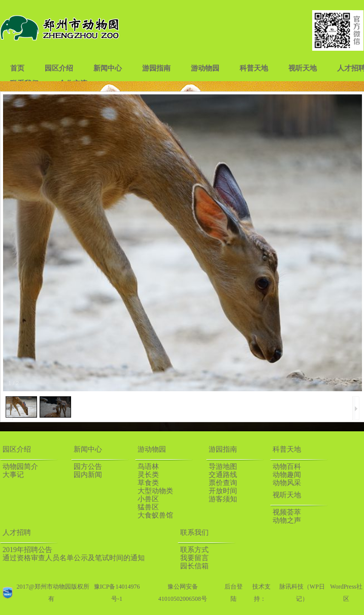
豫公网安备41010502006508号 (182, 592)
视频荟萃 (287, 512)
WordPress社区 (346, 592)
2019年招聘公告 (27, 550)
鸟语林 (148, 466)
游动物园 (205, 68)
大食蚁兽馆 (155, 515)
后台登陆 (233, 592)
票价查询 (223, 483)
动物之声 (287, 520)
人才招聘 (17, 532)
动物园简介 (20, 466)
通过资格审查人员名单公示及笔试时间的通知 (74, 558)
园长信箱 (194, 566)
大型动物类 (155, 491)
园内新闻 (88, 475)
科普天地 (254, 68)
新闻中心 (107, 68)
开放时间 (223, 491)
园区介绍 (59, 68)
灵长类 (148, 475)
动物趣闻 (287, 475)
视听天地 (302, 68)
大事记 (13, 475)
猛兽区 (148, 507)
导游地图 (223, 466)
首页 (17, 68)
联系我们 (194, 532)
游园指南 (156, 68)
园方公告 (88, 466)
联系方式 (194, 550)
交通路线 (223, 475)
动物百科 (287, 466)
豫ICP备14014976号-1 (117, 592)
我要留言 (194, 558)
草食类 (148, 483)
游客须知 (223, 499)
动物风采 (287, 483)
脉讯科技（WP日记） (302, 592)
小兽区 (148, 499)
